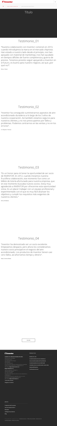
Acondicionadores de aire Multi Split (37, 363)
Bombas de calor (32, 356)
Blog (6, 413)
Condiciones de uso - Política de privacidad (27, 418)
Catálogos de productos (10, 411)
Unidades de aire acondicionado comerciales (39, 365)
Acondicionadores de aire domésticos (37, 358)
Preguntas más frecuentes (10, 405)
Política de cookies (15, 420)
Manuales (7, 409)
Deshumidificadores (33, 367)
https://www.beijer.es (13, 378)
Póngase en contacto (9, 382)
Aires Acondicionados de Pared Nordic (37, 360)
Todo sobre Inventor (9, 380)
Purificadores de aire (33, 369)
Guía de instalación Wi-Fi (10, 407)
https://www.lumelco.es (14, 366)
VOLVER (28, 340)
